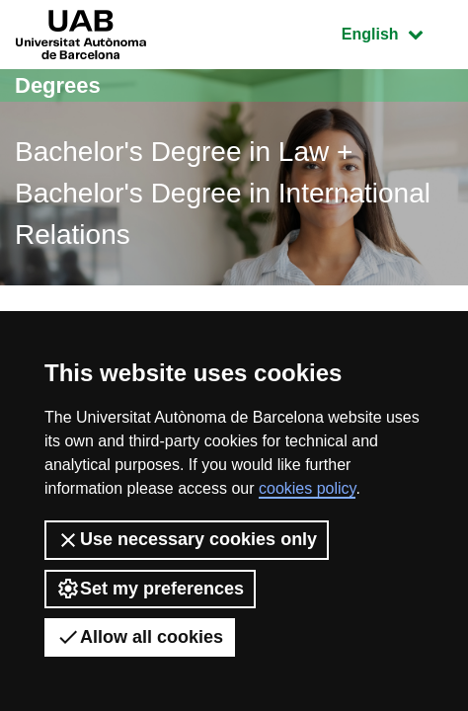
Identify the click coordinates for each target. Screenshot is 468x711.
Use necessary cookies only (186, 540)
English (397, 32)
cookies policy (307, 488)
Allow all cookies (139, 637)
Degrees (58, 85)
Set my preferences (150, 588)
